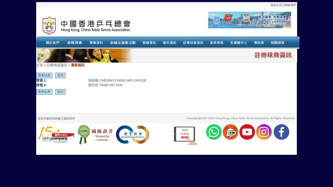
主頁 (39, 65)
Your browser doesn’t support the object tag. (217, 26)
